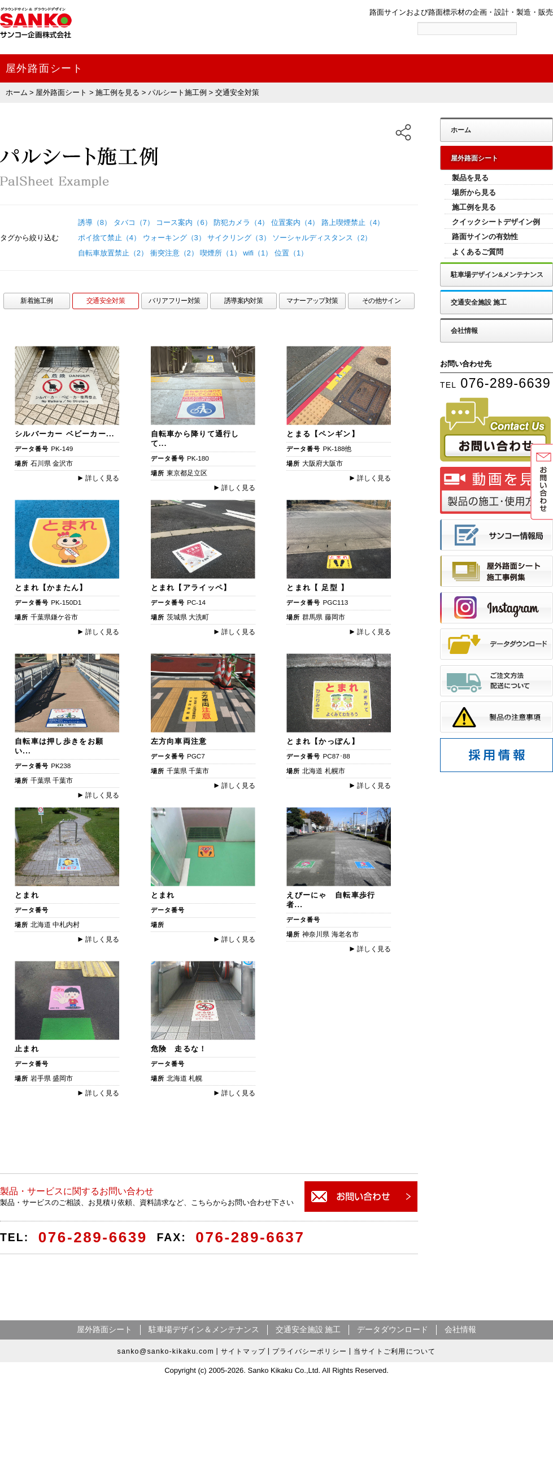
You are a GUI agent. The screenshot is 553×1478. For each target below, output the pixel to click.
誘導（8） (94, 222)
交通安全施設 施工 (479, 302)
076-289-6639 (92, 1237)
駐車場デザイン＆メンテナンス (204, 1329)
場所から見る (474, 192)
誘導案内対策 (243, 300)
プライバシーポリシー (309, 1351)
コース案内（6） (183, 222)
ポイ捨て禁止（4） (109, 237)
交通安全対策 (105, 300)
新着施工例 (36, 300)
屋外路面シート (61, 92)
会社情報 (464, 330)
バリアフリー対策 (174, 300)
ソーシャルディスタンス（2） (322, 237)
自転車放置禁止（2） (113, 253)
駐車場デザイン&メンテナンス (497, 274)
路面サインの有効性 (485, 236)
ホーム (17, 92)
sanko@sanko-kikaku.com (165, 1351)
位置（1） (291, 253)
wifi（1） (257, 253)
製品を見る (470, 178)
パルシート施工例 (177, 92)
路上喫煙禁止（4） (352, 222)
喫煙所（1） (220, 253)
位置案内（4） (295, 222)
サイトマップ (243, 1351)
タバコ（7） (134, 222)
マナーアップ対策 (312, 300)
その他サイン (381, 300)
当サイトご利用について (395, 1351)
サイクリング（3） (238, 237)
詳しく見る (98, 478)
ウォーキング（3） (174, 237)
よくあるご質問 (477, 252)
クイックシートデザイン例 (496, 222)
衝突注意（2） (174, 253)
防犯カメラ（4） (241, 222)
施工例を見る (117, 92)
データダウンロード (392, 1329)
